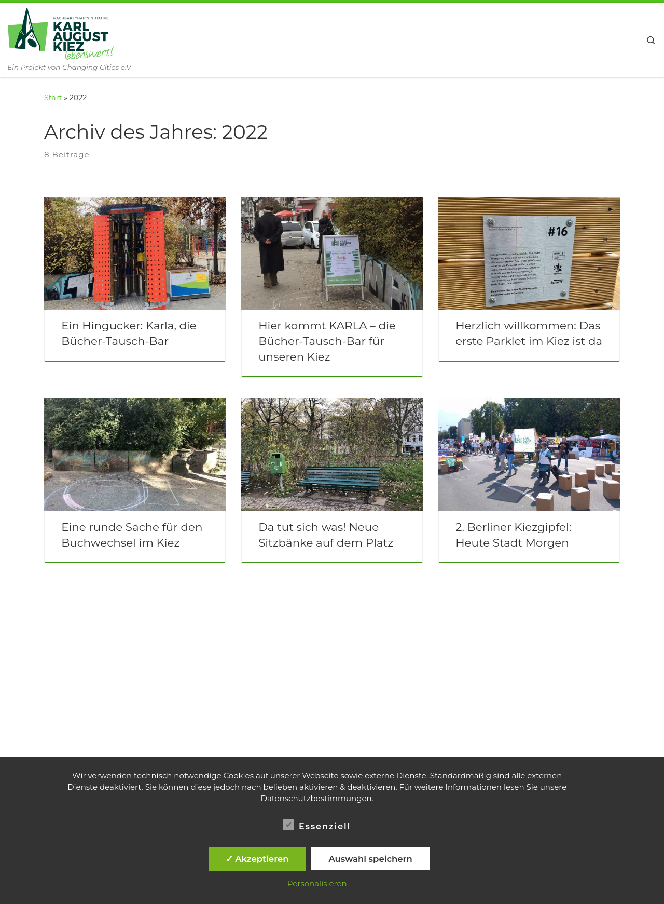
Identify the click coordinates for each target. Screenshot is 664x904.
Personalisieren (317, 883)
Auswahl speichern (370, 859)
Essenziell (317, 824)
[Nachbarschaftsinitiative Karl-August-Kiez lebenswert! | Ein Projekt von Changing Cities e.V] (61, 32)
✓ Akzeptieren (257, 859)
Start (53, 97)
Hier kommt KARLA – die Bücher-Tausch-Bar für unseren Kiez (327, 340)
